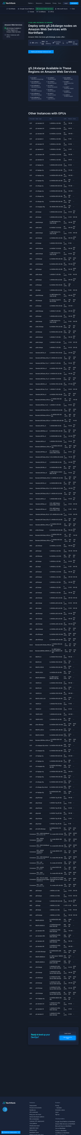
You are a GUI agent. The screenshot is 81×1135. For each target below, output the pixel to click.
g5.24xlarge (48, 22)
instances (40, 22)
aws (34, 22)
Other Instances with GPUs (12, 36)
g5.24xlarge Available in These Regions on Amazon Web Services (13, 30)
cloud (30, 22)
